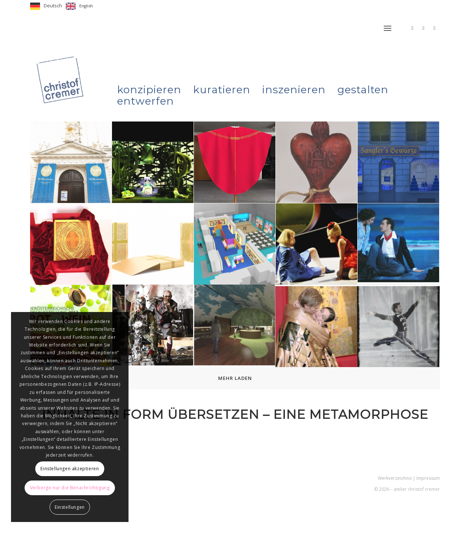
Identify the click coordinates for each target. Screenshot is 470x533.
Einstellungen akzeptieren (69, 468)
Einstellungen (70, 507)
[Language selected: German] (63, 6)
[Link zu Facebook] (423, 27)
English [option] (86, 5)
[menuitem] (387, 28)
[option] (79, 6)
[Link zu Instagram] (412, 27)
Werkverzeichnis (395, 478)
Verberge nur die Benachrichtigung (70, 488)
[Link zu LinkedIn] (434, 27)
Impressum (428, 478)
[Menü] (387, 28)
